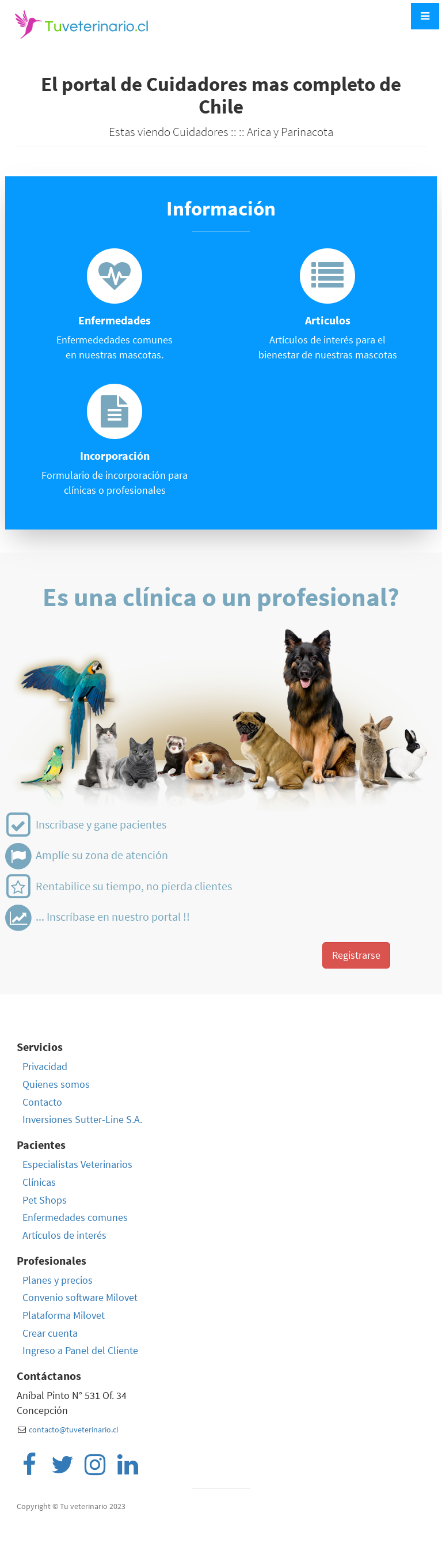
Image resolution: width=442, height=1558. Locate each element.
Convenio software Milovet (80, 1297)
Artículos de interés (64, 1235)
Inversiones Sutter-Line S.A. (82, 1119)
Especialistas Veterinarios (77, 1164)
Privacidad (44, 1066)
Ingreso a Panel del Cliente (80, 1350)
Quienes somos (56, 1084)
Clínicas (39, 1182)
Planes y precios (57, 1280)
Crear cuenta (50, 1333)
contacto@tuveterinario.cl (74, 1429)
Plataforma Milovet (63, 1315)
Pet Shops (44, 1200)
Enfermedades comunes (75, 1217)
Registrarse (356, 955)
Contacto (42, 1102)
